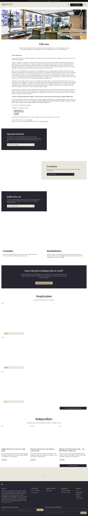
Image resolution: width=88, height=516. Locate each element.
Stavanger (29, 102)
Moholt (13, 102)
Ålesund (18, 102)
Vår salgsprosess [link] (64, 31)
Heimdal (73, 100)
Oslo (48, 100)
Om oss (5, 7)
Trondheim (68, 100)
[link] (68, 5)
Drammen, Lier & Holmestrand (39, 100)
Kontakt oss (49, 0)
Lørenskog (57, 100)
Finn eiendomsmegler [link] (65, 34)
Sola (38, 102)
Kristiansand (47, 102)
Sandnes (34, 102)
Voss (25, 102)
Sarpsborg (62, 100)
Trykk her (28, 105)
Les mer (61, 512)
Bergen (21, 102)
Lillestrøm (52, 100)
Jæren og (41, 102)
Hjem (2, 7)
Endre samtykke (79, 498)
